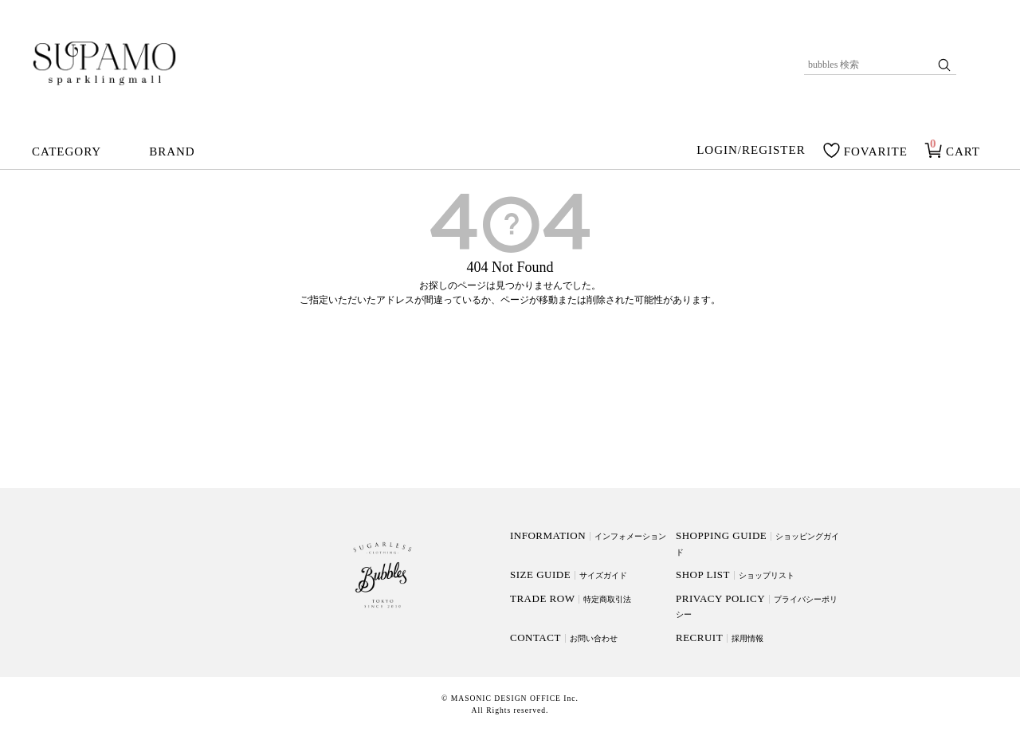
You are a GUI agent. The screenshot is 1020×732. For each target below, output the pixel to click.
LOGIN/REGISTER (751, 150)
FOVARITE (876, 151)
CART (963, 151)
